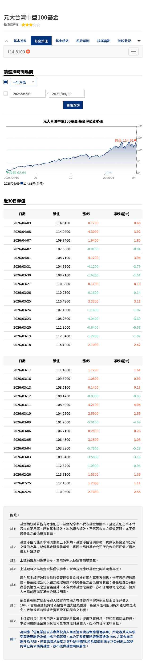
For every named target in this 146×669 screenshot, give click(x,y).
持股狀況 (124, 40)
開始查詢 (73, 105)
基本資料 (20, 40)
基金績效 (62, 40)
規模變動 (103, 40)
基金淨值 (41, 41)
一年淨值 (19, 82)
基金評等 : (22, 24)
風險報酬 (82, 40)
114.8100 (18, 51)
